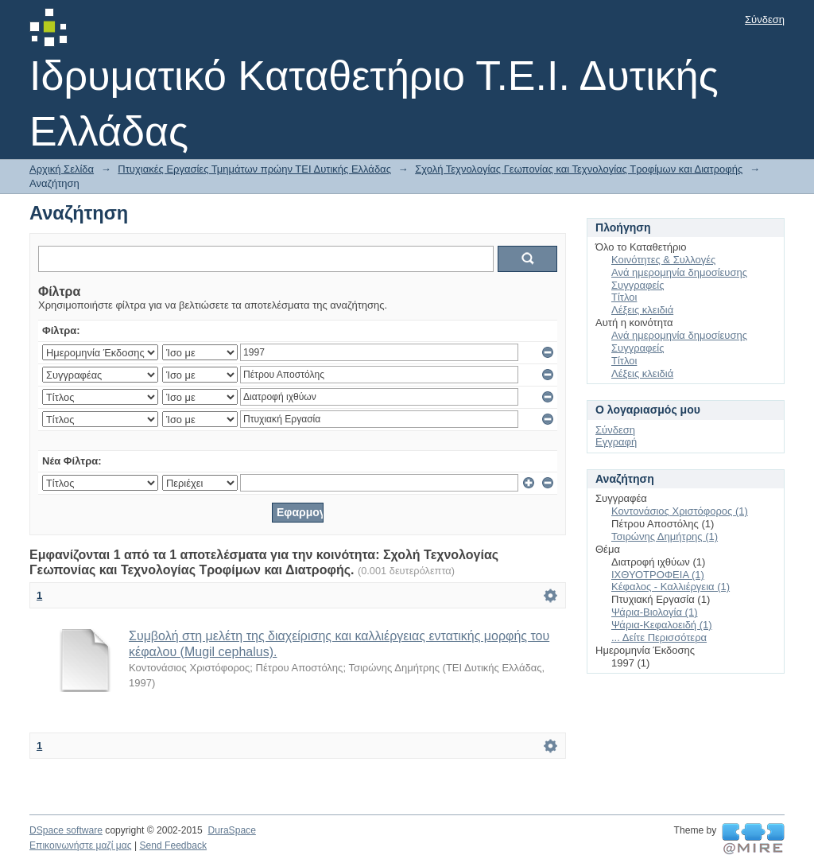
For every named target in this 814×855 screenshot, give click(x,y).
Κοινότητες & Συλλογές (663, 260)
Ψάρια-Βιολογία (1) (654, 612)
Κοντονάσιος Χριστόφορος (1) (679, 511)
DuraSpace (231, 830)
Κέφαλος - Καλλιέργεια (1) (670, 587)
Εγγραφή (616, 442)
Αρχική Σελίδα (61, 169)
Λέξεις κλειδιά (642, 310)
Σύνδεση (765, 19)
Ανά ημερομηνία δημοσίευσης (679, 272)
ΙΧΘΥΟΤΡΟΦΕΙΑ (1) (657, 575)
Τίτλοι (624, 297)
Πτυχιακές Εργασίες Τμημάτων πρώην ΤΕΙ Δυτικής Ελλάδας (254, 169)
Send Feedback (173, 845)
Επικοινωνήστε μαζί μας (80, 845)
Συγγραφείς (637, 285)
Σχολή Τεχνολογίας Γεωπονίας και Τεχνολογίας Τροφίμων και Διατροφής (578, 169)
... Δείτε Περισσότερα (659, 637)
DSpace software (66, 830)
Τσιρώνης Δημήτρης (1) (664, 536)
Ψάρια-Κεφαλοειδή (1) (661, 625)
